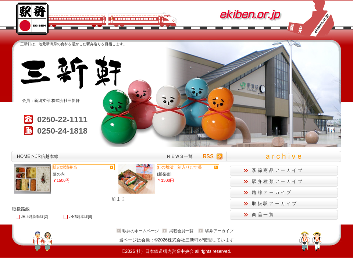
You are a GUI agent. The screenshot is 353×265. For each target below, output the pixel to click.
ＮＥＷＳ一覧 (179, 156)
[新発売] (164, 174)
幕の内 (59, 174)
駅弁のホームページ (140, 231)
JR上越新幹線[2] (34, 217)
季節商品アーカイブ (278, 170)
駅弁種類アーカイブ (278, 181)
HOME (23, 156)
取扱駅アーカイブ (275, 203)
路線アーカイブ (272, 192)
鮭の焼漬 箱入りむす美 (179, 167)
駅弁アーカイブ (219, 231)
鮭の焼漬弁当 (65, 167)
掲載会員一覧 (181, 231)
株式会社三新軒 (65, 100)
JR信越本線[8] (80, 217)
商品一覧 (263, 214)
